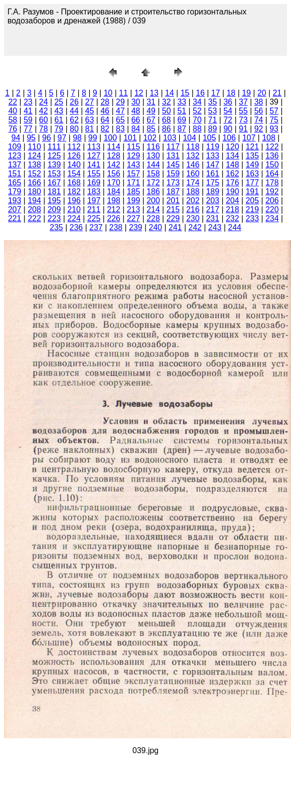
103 (169, 137)
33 (181, 102)
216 (193, 209)
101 (130, 137)
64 (105, 120)
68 (166, 120)
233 (252, 218)
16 (200, 93)
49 (150, 111)
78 (43, 129)
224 (74, 218)
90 (227, 129)
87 (181, 129)
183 (94, 191)
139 (54, 164)
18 (231, 93)
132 (193, 155)
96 (46, 137)
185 (133, 191)
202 (193, 200)
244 (235, 227)
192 (272, 191)
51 (181, 111)
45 (89, 111)
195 (54, 200)
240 (155, 227)
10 (108, 93)
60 (43, 120)
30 (135, 102)
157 (133, 173)
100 (110, 137)
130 (153, 155)
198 (114, 200)
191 (252, 191)
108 (269, 137)
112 (74, 146)
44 (74, 111)
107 (249, 137)
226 (114, 218)
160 (193, 173)
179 (14, 191)
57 (274, 111)
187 (173, 191)
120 (232, 146)
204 (232, 200)
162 (232, 173)
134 (232, 155)
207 (14, 209)
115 (133, 146)
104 (189, 137)
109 (14, 146)
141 (94, 164)
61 (58, 120)
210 (74, 209)
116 (153, 146)
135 (252, 155)
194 (34, 200)
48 (135, 111)
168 (74, 182)
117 (173, 146)
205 (252, 200)
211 (94, 209)
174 (193, 182)
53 (212, 111)
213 (133, 209)
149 (252, 164)
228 (153, 218)
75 (274, 120)
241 (175, 227)
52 (197, 111)
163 (252, 173)
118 (193, 146)
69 (181, 120)
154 (74, 173)
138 (34, 164)
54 (227, 111)
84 (135, 129)
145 (173, 164)
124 (34, 155)
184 (114, 191)
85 (150, 129)
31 (150, 102)
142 (114, 164)
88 (197, 129)
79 (58, 129)
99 (92, 137)
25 (58, 102)
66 (135, 120)
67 (150, 120)
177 (252, 182)
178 (272, 182)
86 (166, 129)
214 (153, 209)
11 (123, 93)
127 (94, 155)
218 (232, 209)
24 (43, 102)
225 (94, 218)
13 (153, 93)
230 (193, 218)
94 (15, 137)
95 (31, 137)
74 (258, 120)
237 (96, 227)
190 (232, 191)
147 (212, 164)
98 (77, 137)
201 (173, 200)
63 (89, 120)
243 (215, 227)
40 (12, 111)
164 (272, 173)
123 (14, 155)
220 (272, 209)
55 (243, 111)
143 (133, 164)
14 (169, 93)
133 (212, 155)
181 (54, 191)
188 (193, 191)
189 (212, 191)
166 (34, 182)
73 (243, 120)
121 (252, 146)
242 (195, 227)
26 (74, 102)
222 (34, 218)
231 (212, 218)
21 (277, 93)
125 (54, 155)
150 (272, 164)
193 (14, 200)
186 (153, 191)
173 (173, 182)
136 (272, 155)
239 (136, 227)
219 (252, 209)
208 (34, 209)
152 (34, 173)
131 (173, 155)
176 (232, 182)
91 (243, 129)
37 (243, 102)
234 (272, 218)
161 (212, 173)
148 (232, 164)
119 (212, 146)
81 (89, 129)
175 (212, 182)
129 (133, 155)
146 (193, 164)
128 (114, 155)
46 (105, 111)
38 (258, 102)
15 (184, 93)
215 (173, 209)
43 (58, 111)
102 (149, 137)
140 (74, 164)
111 (54, 146)
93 (274, 129)
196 (74, 200)
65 (120, 120)
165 (14, 182)
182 (74, 191)
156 (114, 173)
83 (120, 129)
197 (94, 200)
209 (54, 209)
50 (166, 111)
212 (114, 209)
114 (114, 146)
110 (34, 146)
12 (139, 93)
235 (56, 227)
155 (94, 173)
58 (12, 120)
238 (116, 227)
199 (133, 200)
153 (54, 173)
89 (212, 129)
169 (94, 182)
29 (120, 102)
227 (133, 218)
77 (27, 129)
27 (89, 102)
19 (246, 93)
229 (173, 218)
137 (14, 164)
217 (212, 209)
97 (61, 137)
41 (27, 111)
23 (27, 102)
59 (27, 120)
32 (166, 102)
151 (14, 173)
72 (227, 120)
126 (74, 155)
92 (258, 129)
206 (272, 200)
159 (173, 173)
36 (227, 102)
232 (232, 218)
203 (212, 200)
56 (258, 111)
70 (197, 120)
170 (114, 182)
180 (34, 191)
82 (105, 129)
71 (212, 120)
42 (43, 111)
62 (74, 120)
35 (212, 102)
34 (197, 102)
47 (120, 111)
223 (54, 218)
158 (153, 173)
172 (153, 182)
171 (133, 182)
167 (54, 182)
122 (272, 146)
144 (153, 164)
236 (76, 227)
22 (12, 102)
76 (12, 129)
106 (229, 137)
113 (94, 146)
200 (153, 200)
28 (105, 102)
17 (215, 93)
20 (261, 93)
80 (74, 129)
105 (209, 137)
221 (14, 218)
